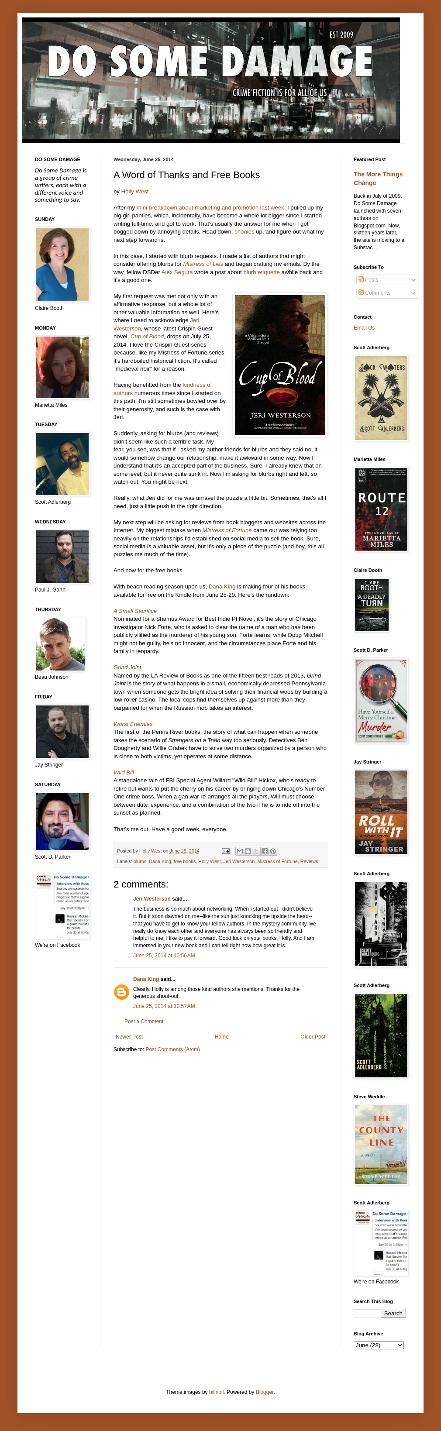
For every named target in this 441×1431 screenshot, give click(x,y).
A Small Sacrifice (135, 611)
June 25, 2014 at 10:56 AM (164, 956)
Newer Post (129, 1037)
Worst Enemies (133, 724)
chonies (244, 231)
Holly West (135, 191)
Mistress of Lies (203, 264)
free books (185, 861)
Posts (368, 280)
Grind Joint (127, 667)
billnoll (216, 1392)
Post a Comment (143, 1021)
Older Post (312, 1037)
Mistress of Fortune (227, 530)
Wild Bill (124, 772)
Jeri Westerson (239, 861)
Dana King (222, 586)
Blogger (265, 1392)
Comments (374, 293)
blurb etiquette (261, 272)
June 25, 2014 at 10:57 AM (164, 1006)
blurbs (140, 861)
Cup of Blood (147, 336)
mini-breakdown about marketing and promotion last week (210, 207)
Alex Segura (177, 272)
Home (222, 1037)
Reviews (309, 861)
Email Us (364, 328)
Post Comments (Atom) (172, 1049)
